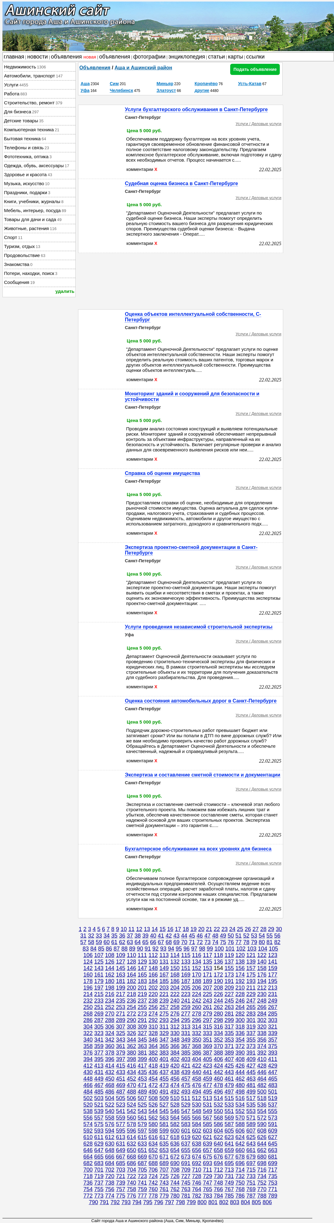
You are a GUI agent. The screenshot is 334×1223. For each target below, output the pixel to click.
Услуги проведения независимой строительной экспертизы (199, 626)
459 (207, 1079)
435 (142, 1072)
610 (88, 1137)
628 (88, 1144)
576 (109, 1124)
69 (176, 942)
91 (148, 949)
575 (98, 1124)
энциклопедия (187, 57)
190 (218, 981)
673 (186, 1157)
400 (153, 1059)
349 (186, 1040)
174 (240, 975)
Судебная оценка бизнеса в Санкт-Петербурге (181, 183)
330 (174, 1033)
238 (153, 1001)
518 (261, 1098)
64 (137, 942)
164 (131, 975)
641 (229, 1144)
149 (164, 968)
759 (142, 1189)
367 (186, 1046)
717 (272, 1170)
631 (120, 1144)
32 (91, 936)
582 (174, 1124)
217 (120, 994)
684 (109, 1163)
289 (120, 1020)
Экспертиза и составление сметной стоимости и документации (202, 774)
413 (98, 1066)
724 (153, 1176)
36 (122, 936)
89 (132, 949)
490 (153, 1092)
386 (196, 1053)
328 (153, 1033)
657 (207, 1150)
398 (131, 1059)
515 (229, 1098)
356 (261, 1040)
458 (196, 1079)
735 (272, 1176)
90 (140, 949)
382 (153, 1053)
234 (109, 1001)
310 (153, 1027)
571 (251, 1118)
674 (196, 1157)
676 (218, 1157)
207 (207, 988)
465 (272, 1079)
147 (142, 968)
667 (120, 1157)
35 (114, 936)
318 (240, 1027)
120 (240, 955)
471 (142, 1085)
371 (229, 1046)
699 (272, 1163)
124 (88, 962)
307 (120, 1027)
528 (174, 1105)
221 (164, 994)
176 (261, 975)
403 (186, 1059)
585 (207, 1124)
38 (137, 936)
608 (261, 1131)
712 (218, 1170)
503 (98, 1098)
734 (261, 1176)
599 (164, 1131)
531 (207, 1105)
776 (131, 1196)
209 (229, 988)
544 (153, 1111)
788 (261, 1196)
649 (120, 1150)
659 (229, 1150)
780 (174, 1196)
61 (114, 942)
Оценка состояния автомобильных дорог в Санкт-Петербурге (201, 700)
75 (223, 942)
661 (251, 1150)
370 (218, 1046)
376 (88, 1053)
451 (120, 1079)
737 (98, 1183)
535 (251, 1105)
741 (142, 1183)
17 (178, 929)
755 (98, 1189)
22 (217, 929)
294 (174, 1020)
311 (164, 1027)
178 (88, 981)
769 (251, 1189)
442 (218, 1072)
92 (155, 949)
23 (225, 929)
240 (174, 1001)
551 (229, 1111)
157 (251, 968)
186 (174, 981)
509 (164, 1098)
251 (98, 1007)
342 (109, 1040)
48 (215, 936)
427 (251, 1066)
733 (251, 1176)
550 (218, 1111)
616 (153, 1137)
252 (109, 1007)
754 (88, 1189)
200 (131, 988)
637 (186, 1144)
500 (261, 1092)
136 (218, 962)
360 (109, 1046)
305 (98, 1027)
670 (153, 1157)
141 (272, 962)
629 (98, 1144)
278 (196, 1014)
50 (231, 936)
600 (174, 1131)
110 (131, 955)
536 (261, 1105)
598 (153, 1131)
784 (218, 1196)
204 (174, 988)
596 (131, 1131)
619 (186, 1137)
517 (251, 1098)
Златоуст (166, 90)
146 (131, 968)
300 (240, 1020)
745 (186, 1183)
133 (186, 962)
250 (88, 1007)
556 (88, 1118)
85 (101, 949)
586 (218, 1124)
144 (109, 968)
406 (218, 1059)
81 (269, 942)
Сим (114, 83)
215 (98, 994)
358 (88, 1046)
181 (120, 981)
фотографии (149, 57)
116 (196, 955)
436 (153, 1072)
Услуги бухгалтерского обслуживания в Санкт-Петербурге (196, 109)
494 (196, 1092)
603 (207, 1131)
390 (240, 1053)
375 (272, 1046)
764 (196, 1189)
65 (145, 942)
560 (131, 1118)
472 (153, 1085)
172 (218, 975)
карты (235, 57)
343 (120, 1040)
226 (218, 994)
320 (261, 1027)
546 (174, 1111)
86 (109, 949)
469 (120, 1085)
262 (218, 1007)
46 (200, 936)
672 (174, 1157)
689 (164, 1163)
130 (153, 962)
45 (192, 936)
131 (164, 962)
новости (37, 57)
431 (98, 1072)
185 (164, 981)
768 (240, 1189)
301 (251, 1020)
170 (196, 975)
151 (186, 968)
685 (120, 1163)
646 (88, 1150)
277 (186, 1014)
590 (261, 1124)
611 (98, 1137)
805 (256, 1202)
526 (153, 1105)
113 (164, 955)
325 (120, 1033)
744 (174, 1183)
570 (240, 1118)
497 (229, 1092)
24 (232, 929)
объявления (73, 57)
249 (272, 1001)
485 (98, 1092)
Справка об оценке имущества (162, 473)
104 (262, 949)
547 (186, 1111)
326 (131, 1033)
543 (142, 1111)
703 (120, 1170)
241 (186, 1001)
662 (261, 1150)
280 (218, 1014)
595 (120, 1131)
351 (207, 1040)
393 (272, 1053)
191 (229, 981)
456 (174, 1079)
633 (142, 1144)
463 (251, 1079)
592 (88, 1131)
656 (196, 1150)
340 (88, 1040)
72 (200, 942)
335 (229, 1033)
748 (218, 1183)
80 (262, 942)
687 (142, 1163)
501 (272, 1092)
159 (272, 968)
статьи (216, 57)
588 (240, 1124)
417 (142, 1066)
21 (209, 929)
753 (272, 1183)
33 (99, 936)
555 (272, 1111)
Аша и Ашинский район (143, 67)
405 (207, 1059)
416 (131, 1066)
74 (215, 942)
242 (196, 1001)
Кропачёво (206, 83)
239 (164, 1001)
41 (161, 936)
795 (147, 1202)
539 (98, 1111)
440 (196, 1072)
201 (142, 988)
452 (131, 1079)
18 (186, 929)
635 (164, 1144)
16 (170, 929)
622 (218, 1137)
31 (83, 936)
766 (218, 1189)
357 (272, 1040)
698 (261, 1163)
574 (88, 1124)
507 (142, 1098)
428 (261, 1066)
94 (171, 949)
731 (229, 1176)
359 (98, 1046)
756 (109, 1189)
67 (161, 942)
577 (120, 1124)
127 (120, 962)
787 (251, 1196)
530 (196, 1105)
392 (261, 1053)
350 (196, 1040)
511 (186, 1098)
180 (109, 981)
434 (131, 1072)
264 (240, 1007)
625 (251, 1137)
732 (240, 1176)
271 (120, 1014)
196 (88, 988)
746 (196, 1183)
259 (186, 1007)
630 (109, 1144)
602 (196, 1131)
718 (88, 1176)
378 (109, 1053)
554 (261, 1111)
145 (120, 968)
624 (240, 1137)
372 (240, 1046)
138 (240, 962)
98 (202, 949)
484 (88, 1092)
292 (153, 1020)
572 (261, 1118)
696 (240, 1163)
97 (194, 949)
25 (240, 929)
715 (251, 1170)
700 (88, 1170)
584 (196, 1124)
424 (218, 1066)
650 (131, 1150)
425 (229, 1066)
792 (115, 1202)
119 (229, 955)
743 (164, 1183)
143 (98, 968)
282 (240, 1014)
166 (153, 975)
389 (229, 1053)
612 (109, 1137)
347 (164, 1040)
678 (240, 1157)
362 (131, 1046)
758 (131, 1189)
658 (218, 1150)
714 (240, 1170)
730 (218, 1176)
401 (164, 1059)
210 (240, 988)
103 (251, 949)
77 (238, 942)
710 (196, 1170)
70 (184, 942)
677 (229, 1157)
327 (142, 1033)
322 (88, 1033)
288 (109, 1020)
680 (261, 1157)
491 (164, 1092)
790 (93, 1202)
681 (272, 1157)
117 (207, 955)
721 (120, 1176)
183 (142, 981)
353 (229, 1040)
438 (174, 1072)
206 (196, 988)
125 (98, 962)
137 (229, 962)
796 (158, 1202)
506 (131, 1098)
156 (240, 968)
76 (231, 942)
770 (261, 1189)
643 (251, 1144)
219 (142, 994)
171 (207, 975)
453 (142, 1079)
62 (122, 942)
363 (142, 1046)
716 (261, 1170)
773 (98, 1196)
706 (153, 1170)
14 (155, 929)
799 (191, 1202)
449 (98, 1079)
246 (240, 1001)
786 (240, 1196)
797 (169, 1202)
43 (176, 936)
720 (109, 1176)
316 (218, 1027)
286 (88, 1020)
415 (120, 1066)
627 (272, 1137)
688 (153, 1163)
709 (186, 1170)
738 (109, 1183)
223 (186, 994)
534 (240, 1105)
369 (207, 1046)
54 (262, 936)
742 (153, 1183)
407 (229, 1059)
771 (272, 1189)
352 (218, 1040)
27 (256, 929)
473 (164, 1085)
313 (186, 1027)
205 (186, 988)
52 (246, 936)
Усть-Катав (249, 83)
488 (131, 1092)
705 (142, 1170)
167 (164, 975)
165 (142, 975)
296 (196, 1020)
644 (261, 1144)
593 (98, 1131)
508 (153, 1098)
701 (98, 1170)
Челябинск (121, 90)
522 (109, 1105)
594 (109, 1131)
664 (88, 1157)
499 (251, 1092)
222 (174, 994)
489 (142, 1092)
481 (251, 1085)
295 (186, 1020)
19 (194, 929)
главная (14, 57)
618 (174, 1137)
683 (98, 1163)
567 (207, 1118)
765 (207, 1189)
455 (164, 1079)
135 (207, 962)
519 (272, 1098)
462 (240, 1079)
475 (186, 1085)
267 (272, 1007)
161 (98, 975)
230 (261, 994)
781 (186, 1196)
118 (218, 955)
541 (120, 1111)
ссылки (255, 57)
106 (88, 955)
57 (83, 942)
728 (196, 1176)
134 (196, 962)
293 (164, 1020)
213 (272, 988)
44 (184, 936)
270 (109, 1014)
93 (163, 949)
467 (98, 1085)
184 (153, 981)
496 (218, 1092)
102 (240, 949)
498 (240, 1092)
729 (207, 1176)
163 (120, 975)
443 (229, 1072)
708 (174, 1170)
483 (272, 1085)
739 (120, 1183)
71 (192, 942)
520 (88, 1105)
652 (153, 1150)
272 (131, 1014)
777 (142, 1196)
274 (153, 1014)
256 (153, 1007)
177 (272, 975)
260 (196, 1007)
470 (131, 1085)
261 (207, 1007)
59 (99, 942)
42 (168, 936)
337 (251, 1033)
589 (251, 1124)
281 (229, 1014)
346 (153, 1040)
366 (174, 1046)
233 (98, 1001)
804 (245, 1202)
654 (174, 1150)
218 (131, 994)
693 (207, 1163)
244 (218, 1001)
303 (272, 1020)
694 (218, 1163)
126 (109, 962)
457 (186, 1079)
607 (251, 1131)
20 (201, 929)
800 (202, 1202)
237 (142, 1001)
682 (88, 1163)
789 (272, 1196)
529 (186, 1105)
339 (272, 1033)
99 (210, 949)
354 (240, 1040)
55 (269, 936)
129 (142, 962)
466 (88, 1085)
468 (109, 1085)
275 (164, 1014)
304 (88, 1027)
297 (207, 1020)
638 (196, 1144)
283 (251, 1014)
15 (162, 929)
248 (261, 1001)
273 (142, 1014)
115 (186, 955)
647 (98, 1150)
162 (109, 975)
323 (98, 1033)
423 (207, 1066)
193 (251, 981)
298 (218, 1020)
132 (174, 962)
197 (98, 988)
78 (246, 942)
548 (196, 1111)
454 (153, 1079)
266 (261, 1007)
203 (164, 988)
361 (120, 1046)
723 (142, 1176)
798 (180, 1202)
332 (196, 1033)
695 (229, 1163)
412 (88, 1066)
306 (109, 1027)
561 (142, 1118)
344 (131, 1040)
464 (261, 1079)
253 (120, 1007)
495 (207, 1092)
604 (218, 1131)
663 (272, 1150)
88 (124, 949)
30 (279, 929)
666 (109, 1157)
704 (131, 1170)
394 (88, 1059)
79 (254, 942)
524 (131, 1105)
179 (98, 981)
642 (240, 1144)
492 (174, 1092)
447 (272, 1072)
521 (98, 1105)
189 (207, 981)
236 (131, 1001)
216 (109, 994)
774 (109, 1196)
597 (142, 1131)
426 (240, 1066)
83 (85, 949)
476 (196, 1085)
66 (153, 942)
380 (131, 1053)
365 (164, 1046)
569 (229, 1118)
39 (145, 936)
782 (196, 1196)
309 (142, 1027)
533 (229, 1105)
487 (120, 1092)
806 (267, 1202)
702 (109, 1170)
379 (120, 1053)
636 (174, 1144)
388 (218, 1053)
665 (98, 1157)
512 (196, 1098)
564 (174, 1118)
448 (88, 1079)
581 (164, 1124)
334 (218, 1033)
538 (88, 1111)
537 (272, 1105)
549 (207, 1111)
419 (164, 1066)
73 (207, 942)
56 (277, 936)
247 (251, 1001)
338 (261, 1033)
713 (229, 1170)
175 (251, 975)
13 (147, 929)
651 (142, 1150)
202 (153, 988)
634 (153, 1144)
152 (196, 968)
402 (174, 1059)
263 (229, 1007)
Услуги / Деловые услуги (258, 123)
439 (186, 1072)
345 (142, 1040)
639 (207, 1144)
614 (131, 1137)
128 (131, 962)
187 (186, 981)
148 (153, 968)
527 (164, 1105)
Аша (85, 83)
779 (164, 1196)
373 (251, 1046)
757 (120, 1189)
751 (251, 1183)
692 (196, 1163)
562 (153, 1118)
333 (207, 1033)
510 (174, 1098)
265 (251, 1007)
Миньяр (164, 83)
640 (218, 1144)
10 (124, 929)
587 (229, 1124)
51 (238, 936)
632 (131, 1144)
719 (98, 1176)
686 (131, 1163)
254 (131, 1007)
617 (164, 1137)
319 (251, 1027)
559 (120, 1118)
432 (109, 1072)
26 (248, 929)
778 (153, 1196)
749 (229, 1183)
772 (88, 1196)
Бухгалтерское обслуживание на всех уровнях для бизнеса (198, 848)
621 (207, 1137)
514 (218, 1098)
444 (240, 1072)
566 (196, 1118)
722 (131, 1176)
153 (207, 968)
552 (240, 1111)
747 (207, 1183)
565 (186, 1118)
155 (229, 968)
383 (164, 1053)
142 (88, 968)
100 (219, 949)
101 (230, 949)
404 (196, 1059)
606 (240, 1131)
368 (196, 1046)
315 (207, 1027)
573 (272, 1118)
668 (131, 1157)
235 (120, 1001)
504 (109, 1098)
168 (174, 975)
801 (213, 1202)
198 (109, 988)
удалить (64, 291)
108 (109, 955)
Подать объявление (255, 69)
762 (174, 1189)
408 (240, 1059)
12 (139, 929)
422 (196, 1066)
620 (196, 1137)
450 (109, 1079)
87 (117, 949)
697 (251, 1163)
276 (174, 1014)
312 (174, 1027)
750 (240, 1183)
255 (142, 1007)
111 (142, 955)
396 (109, 1059)
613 (120, 1137)
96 (186, 949)
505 (120, 1098)
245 (229, 1001)
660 (240, 1150)
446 (261, 1072)
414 (109, 1066)
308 (131, 1027)
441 (207, 1072)
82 (277, 942)
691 (186, 1163)
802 (223, 1202)
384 (174, 1053)
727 (186, 1176)
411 (272, 1059)
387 (207, 1053)
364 (153, 1046)
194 (261, 981)
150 (174, 968)
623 (229, 1137)
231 (272, 994)
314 (196, 1027)
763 (186, 1189)
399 (142, 1059)
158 (261, 968)
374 (261, 1046)
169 (186, 975)
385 (186, 1053)
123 (272, 955)
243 (207, 1001)
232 (88, 1001)
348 (174, 1040)
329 (164, 1033)
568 (218, 1118)
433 (120, 1072)
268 (88, 1014)
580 (153, 1124)
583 (186, 1124)
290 (131, 1020)
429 (272, 1066)
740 (131, 1183)
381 (142, 1053)
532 (218, 1105)
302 (261, 1020)
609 (272, 1131)
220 (153, 994)
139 (251, 962)
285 (272, 1014)
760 (153, 1189)
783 (207, 1196)
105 (273, 949)
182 (131, 981)
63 (130, 942)
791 (104, 1202)
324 (109, 1033)
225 (207, 994)
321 (272, 1027)
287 (98, 1020)
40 (153, 936)
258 (174, 1007)
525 (142, 1105)
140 (261, 962)
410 (261, 1059)
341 (98, 1040)
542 (131, 1111)
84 (93, 949)
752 (261, 1183)
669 (142, 1157)
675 (207, 1157)
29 (271, 929)
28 (263, 929)
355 (251, 1040)
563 (164, 1118)
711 (207, 1170)
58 (91, 942)
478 (218, 1085)
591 (272, 1124)
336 (240, 1033)
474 (174, 1085)
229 (251, 994)
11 (131, 929)
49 (223, 936)
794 (137, 1202)
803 (234, 1202)
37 (130, 936)
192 (240, 981)
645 (272, 1144)
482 (261, 1085)
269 (98, 1014)
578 (131, 1124)
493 (186, 1092)
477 (207, 1085)
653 (164, 1150)
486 (109, 1092)
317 (229, 1027)
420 (174, 1066)
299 (229, 1020)
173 (229, 975)
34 (106, 936)
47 (207, 936)
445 (251, 1072)
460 (218, 1079)
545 (164, 1111)
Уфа (85, 90)
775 (120, 1196)
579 (142, 1124)
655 (186, 1150)
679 (251, 1157)
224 (196, 994)
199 (120, 988)
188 (196, 981)
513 (207, 1098)
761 (164, 1189)
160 (88, 975)
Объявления (94, 67)
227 (229, 994)
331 (186, 1033)
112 (153, 955)
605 (229, 1131)
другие (202, 90)
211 (251, 988)
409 (251, 1059)
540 (109, 1111)
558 (109, 1118)
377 (98, 1053)
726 (174, 1176)
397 (120, 1059)
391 (251, 1053)
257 (164, 1007)
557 (98, 1118)
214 (88, 994)
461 (229, 1079)
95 (179, 949)
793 (126, 1202)
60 (106, 942)
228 (240, 994)
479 (229, 1085)
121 (251, 955)
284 (261, 1014)
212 (261, 988)
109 (120, 955)
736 (88, 1183)
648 (109, 1150)
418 (153, 1066)
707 (164, 1170)
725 (164, 1176)
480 (240, 1085)
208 (218, 988)
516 (240, 1098)
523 (120, 1105)
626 (261, 1137)
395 (98, 1059)
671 (164, 1157)
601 (186, 1131)
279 (207, 1014)
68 (168, 942)
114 (174, 955)
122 (261, 955)
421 (186, 1066)
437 (164, 1072)
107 (98, 955)
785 (229, 1196)
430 (88, 1072)
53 (254, 936)
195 (272, 981)
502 (88, 1098)
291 (142, 1020)
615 (142, 1137)
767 (229, 1189)
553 (251, 1111)
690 (174, 1163)
